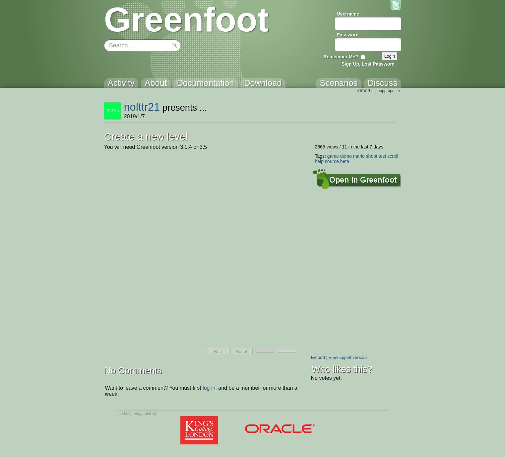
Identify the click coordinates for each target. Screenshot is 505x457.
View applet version (348, 357)
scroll (392, 156)
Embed (318, 357)
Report (363, 90)
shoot (371, 156)
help (319, 161)
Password (348, 34)
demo (346, 156)
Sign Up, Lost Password (368, 64)
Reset (241, 351)
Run (218, 351)
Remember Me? (341, 56)
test (382, 156)
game (333, 156)
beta (344, 161)
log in (209, 388)
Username (348, 14)
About (126, 413)
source (332, 161)
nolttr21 (142, 107)
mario (359, 156)
